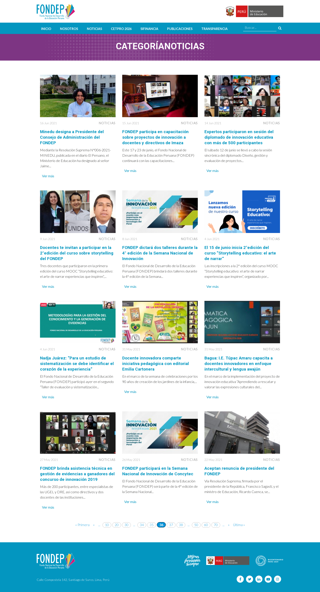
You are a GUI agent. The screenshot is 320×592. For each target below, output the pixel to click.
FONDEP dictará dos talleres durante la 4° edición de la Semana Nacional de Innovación (159, 252)
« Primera (82, 522)
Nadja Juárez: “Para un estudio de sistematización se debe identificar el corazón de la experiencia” (75, 362)
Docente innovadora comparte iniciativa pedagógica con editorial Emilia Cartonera (157, 362)
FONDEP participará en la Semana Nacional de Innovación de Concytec (159, 469)
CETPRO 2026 (121, 29)
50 (196, 522)
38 (181, 522)
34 (142, 522)
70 (216, 522)
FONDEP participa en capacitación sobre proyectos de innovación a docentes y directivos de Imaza (156, 137)
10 (107, 522)
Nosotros (69, 29)
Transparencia (214, 29)
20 (117, 522)
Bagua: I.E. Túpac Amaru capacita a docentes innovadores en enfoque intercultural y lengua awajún (239, 362)
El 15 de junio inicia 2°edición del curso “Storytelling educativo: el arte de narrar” (241, 252)
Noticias (94, 29)
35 (152, 522)
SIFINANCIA (149, 29)
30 (126, 522)
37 (171, 522)
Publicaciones (179, 29)
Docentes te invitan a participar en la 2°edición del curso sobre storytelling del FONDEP (77, 252)
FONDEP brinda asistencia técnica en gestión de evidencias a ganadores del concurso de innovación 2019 (77, 472)
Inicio (46, 29)
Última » (239, 522)
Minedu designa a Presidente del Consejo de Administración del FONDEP (73, 137)
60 (206, 522)
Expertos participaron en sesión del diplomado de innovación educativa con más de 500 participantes (240, 137)
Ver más (48, 175)
